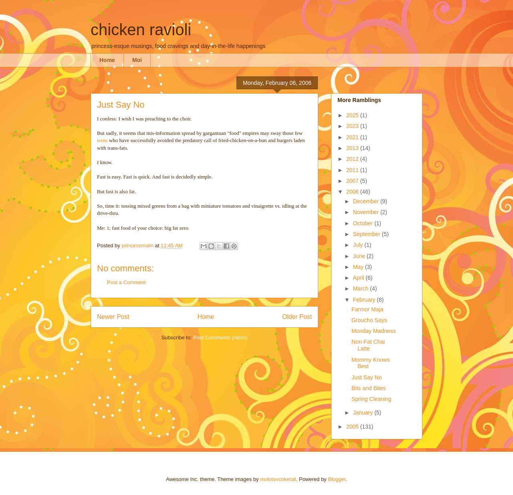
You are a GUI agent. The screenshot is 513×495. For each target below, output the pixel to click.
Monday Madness (373, 331)
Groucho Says (369, 320)
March (361, 288)
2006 (353, 191)
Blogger (336, 479)
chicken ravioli (141, 29)
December (366, 201)
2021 (353, 137)
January (363, 412)
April (359, 278)
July (358, 245)
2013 (353, 148)
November (366, 212)
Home (107, 60)
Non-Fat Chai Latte (368, 345)
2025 (353, 115)
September (367, 234)
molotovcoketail (278, 479)
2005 (353, 426)
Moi (137, 60)
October (363, 223)
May (359, 267)
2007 (353, 181)
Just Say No (366, 377)
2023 (353, 126)
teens (102, 140)
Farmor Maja (367, 309)
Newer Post (113, 316)
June (359, 256)
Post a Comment (126, 282)
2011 (353, 170)
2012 (353, 159)
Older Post (297, 316)
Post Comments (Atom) (220, 338)
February (365, 300)
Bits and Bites (368, 388)
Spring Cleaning (371, 399)
